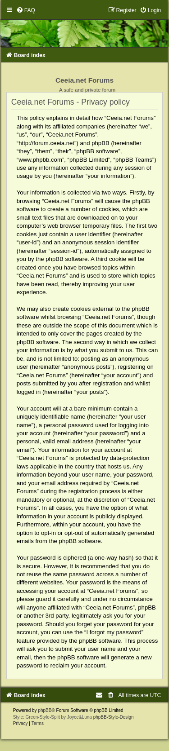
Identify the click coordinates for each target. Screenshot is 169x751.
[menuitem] (25, 10)
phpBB (44, 710)
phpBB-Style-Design (113, 717)
